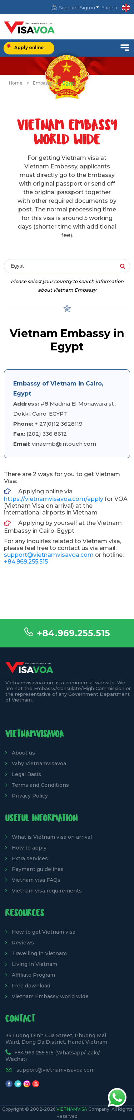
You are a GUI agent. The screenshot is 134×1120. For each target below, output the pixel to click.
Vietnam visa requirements (47, 890)
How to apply (29, 847)
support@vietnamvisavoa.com (49, 554)
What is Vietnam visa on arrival (52, 837)
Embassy (42, 83)
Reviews (23, 942)
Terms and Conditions (40, 785)
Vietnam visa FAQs (36, 880)
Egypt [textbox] (17, 266)
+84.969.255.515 (73, 633)
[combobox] (67, 266)
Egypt (69, 83)
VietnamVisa (71, 1109)
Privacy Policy (30, 796)
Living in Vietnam (34, 964)
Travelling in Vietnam (39, 953)
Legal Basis (26, 774)
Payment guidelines (38, 869)
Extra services (30, 858)
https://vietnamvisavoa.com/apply (53, 499)
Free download (31, 985)
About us (23, 753)
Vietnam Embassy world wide (50, 996)
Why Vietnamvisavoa (39, 763)
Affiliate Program (33, 975)
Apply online (25, 47)
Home (16, 83)
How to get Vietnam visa (43, 932)
